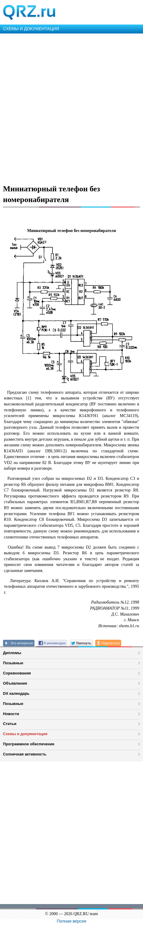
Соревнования (17, 673)
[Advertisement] (71, 107)
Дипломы (12, 653)
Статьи (9, 723)
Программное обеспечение (28, 744)
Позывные (13, 663)
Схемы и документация (25, 734)
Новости (11, 714)
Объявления (15, 683)
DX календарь (16, 693)
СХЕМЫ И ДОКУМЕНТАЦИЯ (31, 28)
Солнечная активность (24, 754)
